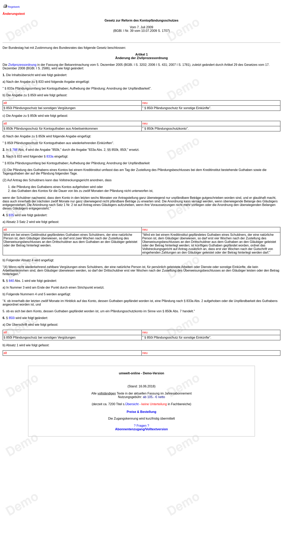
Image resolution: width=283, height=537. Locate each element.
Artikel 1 (141, 54)
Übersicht (132, 404)
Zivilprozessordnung (22, 64)
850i (12, 318)
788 (15, 149)
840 (11, 280)
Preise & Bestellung (141, 411)
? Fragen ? (141, 425)
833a (49, 156)
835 (11, 215)
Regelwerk (14, 6)
